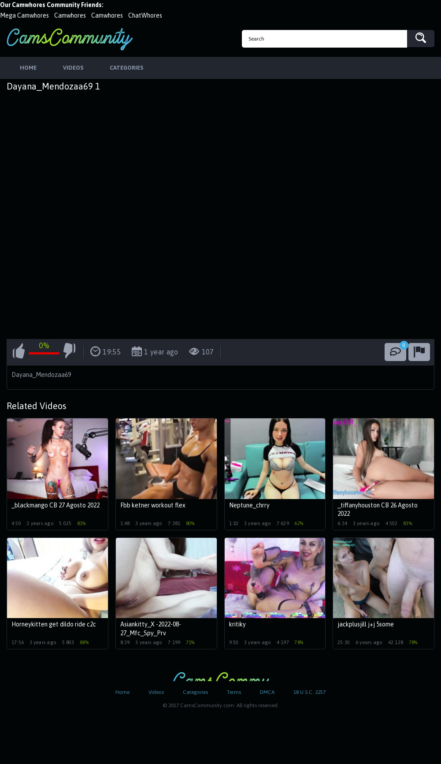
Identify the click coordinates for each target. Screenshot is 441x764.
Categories (195, 692)
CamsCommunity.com (70, 39)
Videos (156, 692)
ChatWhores (145, 15)
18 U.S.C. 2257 (309, 692)
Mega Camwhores (24, 15)
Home (122, 692)
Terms (234, 692)
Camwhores (70, 15)
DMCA (267, 692)
